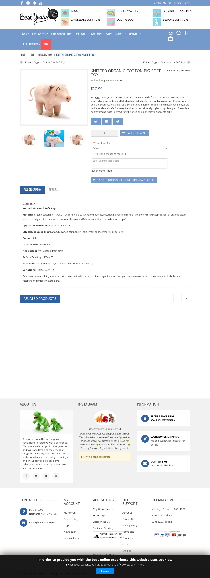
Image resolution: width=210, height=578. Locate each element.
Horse (40, 269)
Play (108, 33)
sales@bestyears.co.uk (35, 464)
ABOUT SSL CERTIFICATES (163, 420)
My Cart (167, 3)
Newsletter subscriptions (71, 535)
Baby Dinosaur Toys (60, 33)
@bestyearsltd (113, 429)
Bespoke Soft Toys (175, 19)
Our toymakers (127, 10)
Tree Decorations (30, 44)
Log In (187, 3)
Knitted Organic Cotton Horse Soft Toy (164, 62)
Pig (52, 269)
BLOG (74, 10)
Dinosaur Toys (39, 33)
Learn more (137, 564)
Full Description (32, 190)
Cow (47, 269)
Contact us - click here (162, 465)
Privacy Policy (129, 525)
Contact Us (128, 519)
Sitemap (126, 550)
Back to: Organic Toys (178, 70)
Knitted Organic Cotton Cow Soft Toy (45, 62)
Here (120, 231)
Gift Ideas (134, 33)
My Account (70, 512)
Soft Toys (95, 33)
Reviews (53, 190)
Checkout (177, 3)
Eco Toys (119, 33)
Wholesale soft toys (85, 19)
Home (24, 33)
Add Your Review (114, 80)
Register (157, 3)
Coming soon (126, 19)
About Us (127, 512)
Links (125, 544)
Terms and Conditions (128, 535)
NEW (46, 44)
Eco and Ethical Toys (177, 10)
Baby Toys (80, 33)
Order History (71, 519)
